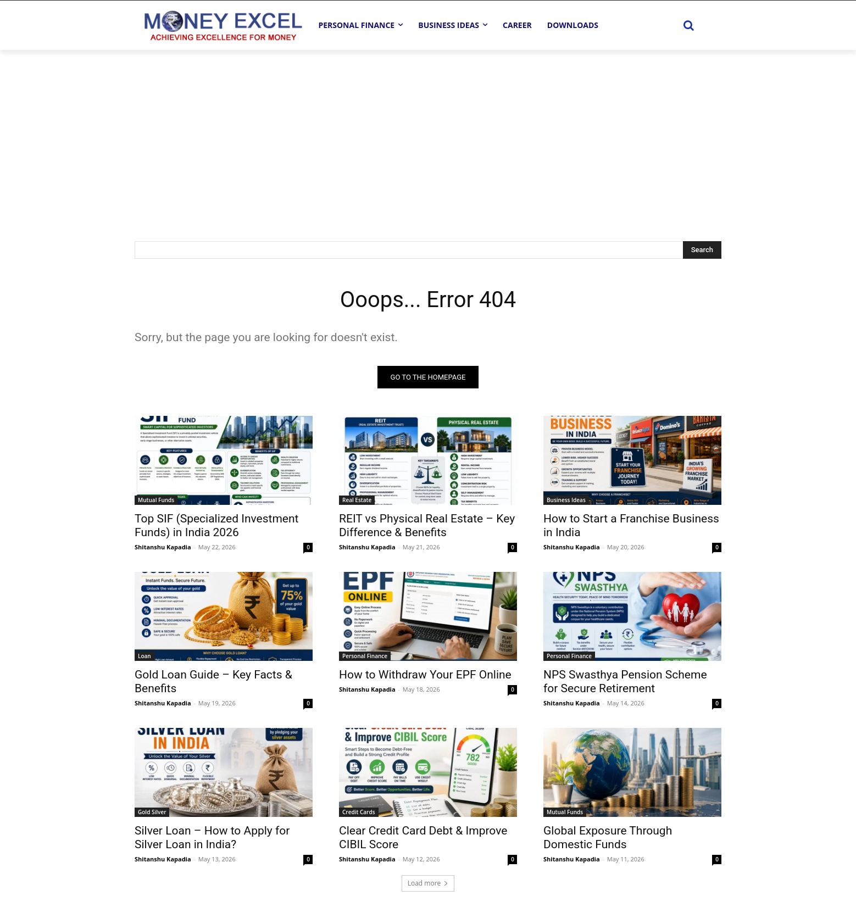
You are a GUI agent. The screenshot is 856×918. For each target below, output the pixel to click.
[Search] (702, 250)
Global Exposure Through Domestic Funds (607, 837)
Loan (144, 656)
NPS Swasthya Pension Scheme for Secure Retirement (625, 681)
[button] (688, 25)
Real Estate (356, 500)
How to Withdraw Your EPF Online (425, 674)
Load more (428, 883)
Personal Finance (364, 656)
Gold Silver (152, 812)
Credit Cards (358, 812)
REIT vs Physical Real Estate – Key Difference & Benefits (427, 525)
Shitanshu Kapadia (163, 547)
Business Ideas (566, 500)
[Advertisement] (428, 132)
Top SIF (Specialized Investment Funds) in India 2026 (216, 525)
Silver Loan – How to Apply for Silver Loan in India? (212, 837)
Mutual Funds (156, 500)
